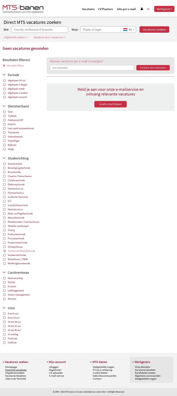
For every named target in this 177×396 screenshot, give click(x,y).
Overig (9, 230)
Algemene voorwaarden (147, 375)
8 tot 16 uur (11, 317)
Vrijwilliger (11, 140)
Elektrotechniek (14, 184)
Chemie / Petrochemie (17, 176)
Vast (7, 111)
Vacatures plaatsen (145, 369)
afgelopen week (14, 88)
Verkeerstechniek (14, 255)
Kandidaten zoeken (145, 372)
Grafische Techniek (15, 197)
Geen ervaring (13, 278)
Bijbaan (9, 144)
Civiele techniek (14, 180)
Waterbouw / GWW (15, 259)
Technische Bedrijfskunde (19, 250)
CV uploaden (56, 372)
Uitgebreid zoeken (15, 372)
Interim (9, 124)
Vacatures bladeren (15, 375)
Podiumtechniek (14, 234)
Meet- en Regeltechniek (18, 213)
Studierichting (18, 158)
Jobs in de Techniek (15, 378)
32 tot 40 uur (12, 330)
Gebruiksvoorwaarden (105, 375)
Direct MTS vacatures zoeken (32, 22)
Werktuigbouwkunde (16, 263)
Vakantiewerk (12, 136)
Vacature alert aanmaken (153, 67)
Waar (75, 29)
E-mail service (56, 375)
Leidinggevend (13, 290)
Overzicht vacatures (15, 369)
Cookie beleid (100, 372)
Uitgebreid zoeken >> (16, 37)
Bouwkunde (12, 172)
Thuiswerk (11, 132)
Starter (9, 282)
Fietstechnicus (13, 188)
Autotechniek (12, 163)
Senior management (16, 294)
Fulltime (10, 342)
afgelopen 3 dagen (15, 84)
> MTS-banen (98, 362)
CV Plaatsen (105, 9)
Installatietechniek (15, 205)
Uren (11, 308)
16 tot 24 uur (12, 321)
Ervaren (9, 286)
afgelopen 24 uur (14, 80)
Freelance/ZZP (13, 120)
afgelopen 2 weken (15, 92)
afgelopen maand (15, 97)
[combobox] (129, 29)
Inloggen (54, 366)
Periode (13, 75)
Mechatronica (13, 209)
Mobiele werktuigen (16, 226)
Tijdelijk (9, 115)
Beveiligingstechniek (16, 167)
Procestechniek (13, 238)
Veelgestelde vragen (103, 366)
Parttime (10, 338)
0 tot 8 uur (10, 313)
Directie (9, 298)
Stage (8, 149)
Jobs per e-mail (126, 9)
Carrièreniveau (18, 272)
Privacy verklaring (102, 369)
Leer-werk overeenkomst (18, 128)
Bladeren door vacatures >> (50, 37)
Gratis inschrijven (110, 104)
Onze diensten (142, 366)
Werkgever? (164, 9)
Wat (6, 29)
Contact (97, 378)
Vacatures (88, 9)
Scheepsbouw (13, 246)
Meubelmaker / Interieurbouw (21, 221)
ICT (7, 201)
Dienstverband (18, 106)
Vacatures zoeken (154, 29)
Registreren (55, 369)
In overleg (10, 334)
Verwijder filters (13, 65)
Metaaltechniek (13, 217)
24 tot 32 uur (12, 326)
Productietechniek (15, 242)
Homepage (11, 366)
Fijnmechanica (13, 192)
